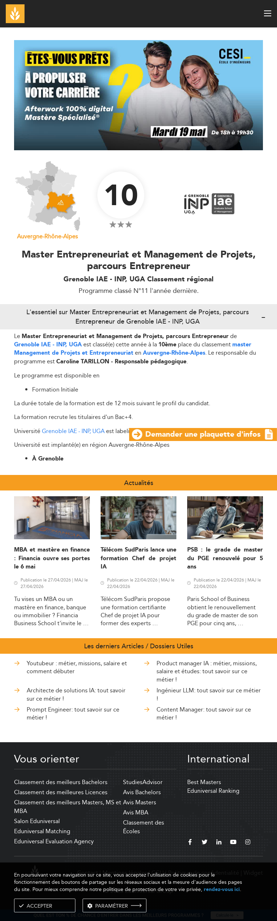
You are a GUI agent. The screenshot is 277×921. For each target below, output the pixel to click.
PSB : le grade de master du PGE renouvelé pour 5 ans (225, 558)
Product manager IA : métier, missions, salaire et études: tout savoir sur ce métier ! (207, 671)
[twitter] (204, 843)
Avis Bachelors (142, 792)
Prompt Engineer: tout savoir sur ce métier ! (73, 713)
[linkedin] (219, 843)
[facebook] (190, 843)
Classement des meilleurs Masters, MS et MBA (67, 807)
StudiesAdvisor (143, 782)
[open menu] (267, 13)
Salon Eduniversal (37, 821)
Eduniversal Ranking (213, 790)
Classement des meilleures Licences (60, 792)
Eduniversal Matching (42, 831)
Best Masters (204, 782)
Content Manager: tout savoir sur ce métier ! (204, 713)
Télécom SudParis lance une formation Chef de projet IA (138, 558)
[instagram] (248, 843)
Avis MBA (135, 812)
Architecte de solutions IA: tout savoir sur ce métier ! (76, 694)
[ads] (138, 148)
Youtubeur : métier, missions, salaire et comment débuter (77, 667)
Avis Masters (139, 802)
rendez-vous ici (222, 889)
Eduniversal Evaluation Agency (54, 841)
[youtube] (233, 843)
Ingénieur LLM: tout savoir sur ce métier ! (209, 694)
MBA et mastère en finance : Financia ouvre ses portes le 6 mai (52, 558)
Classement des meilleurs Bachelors (60, 782)
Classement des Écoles (143, 827)
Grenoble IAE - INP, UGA (48, 344)
